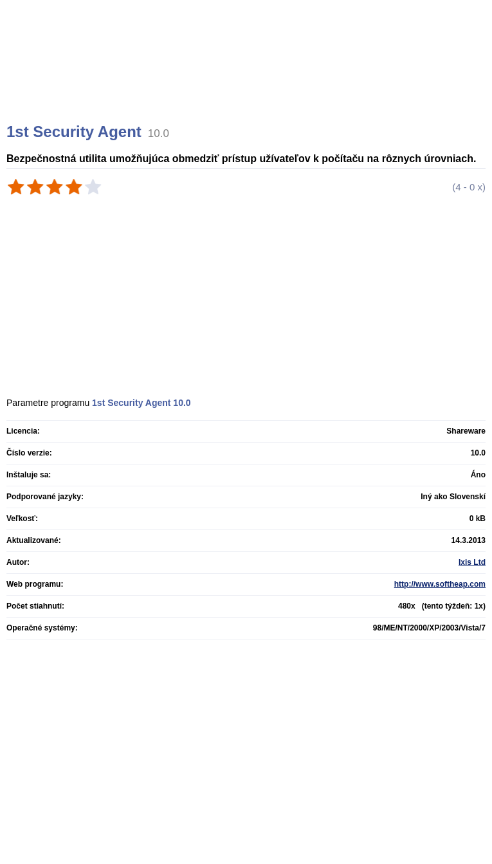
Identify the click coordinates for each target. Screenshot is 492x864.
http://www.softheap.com (440, 584)
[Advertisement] (247, 77)
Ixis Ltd (472, 562)
